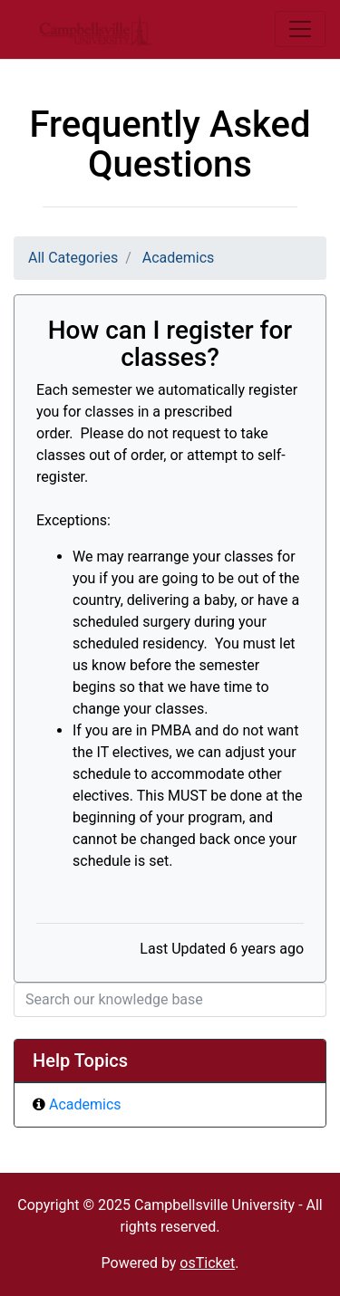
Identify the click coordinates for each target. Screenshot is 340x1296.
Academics (178, 257)
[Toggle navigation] (300, 29)
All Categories (73, 257)
